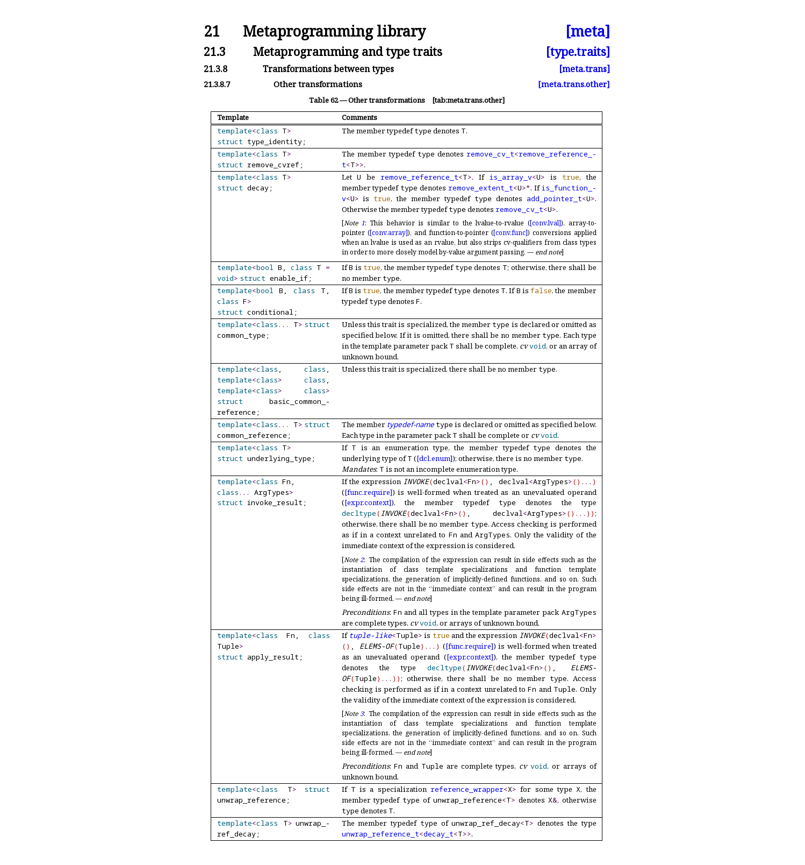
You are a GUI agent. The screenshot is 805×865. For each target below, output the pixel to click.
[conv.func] (510, 232)
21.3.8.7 (217, 84)
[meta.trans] (584, 69)
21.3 (215, 51)
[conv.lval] (545, 223)
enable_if (289, 278)
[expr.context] (367, 502)
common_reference (252, 435)
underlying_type (279, 458)
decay (258, 188)
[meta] (587, 31)
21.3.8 (215, 69)
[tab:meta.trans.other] (468, 100)
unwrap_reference (251, 800)
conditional (270, 312)
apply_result (273, 657)
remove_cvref (273, 164)
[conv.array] (389, 232)
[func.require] (368, 492)
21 (212, 31)
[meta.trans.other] (574, 84)
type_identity (274, 141)
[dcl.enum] (434, 458)
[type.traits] (578, 51)
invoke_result (275, 502)
